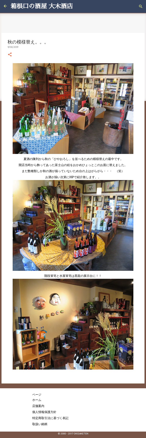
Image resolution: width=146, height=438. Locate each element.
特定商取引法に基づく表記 (50, 418)
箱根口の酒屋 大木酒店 (42, 6)
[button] (10, 54)
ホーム (36, 400)
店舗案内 (38, 406)
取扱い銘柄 (39, 424)
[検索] (140, 6)
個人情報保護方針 (44, 412)
